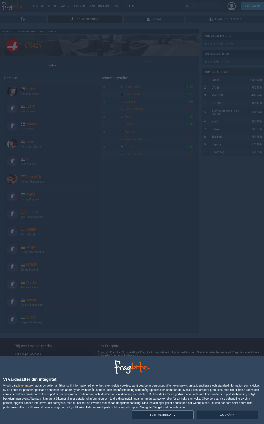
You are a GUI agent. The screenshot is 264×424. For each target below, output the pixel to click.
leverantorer (26, 385)
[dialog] (132, 390)
